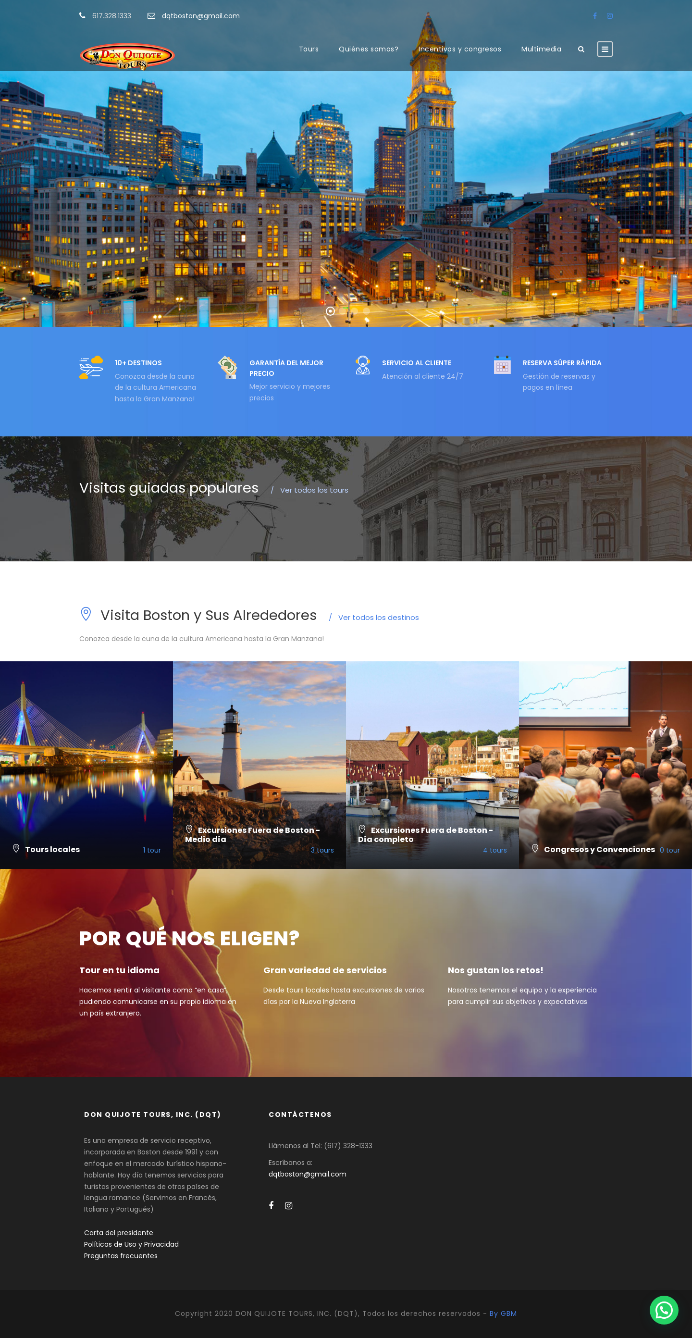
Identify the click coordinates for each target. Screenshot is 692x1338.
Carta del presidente (118, 1233)
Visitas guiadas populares (169, 487)
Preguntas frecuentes (121, 1256)
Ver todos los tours (309, 490)
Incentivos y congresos (460, 49)
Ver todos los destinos (374, 617)
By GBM (503, 1313)
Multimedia (541, 49)
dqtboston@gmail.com (201, 16)
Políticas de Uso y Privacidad (131, 1244)
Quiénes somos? (368, 49)
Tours (309, 49)
